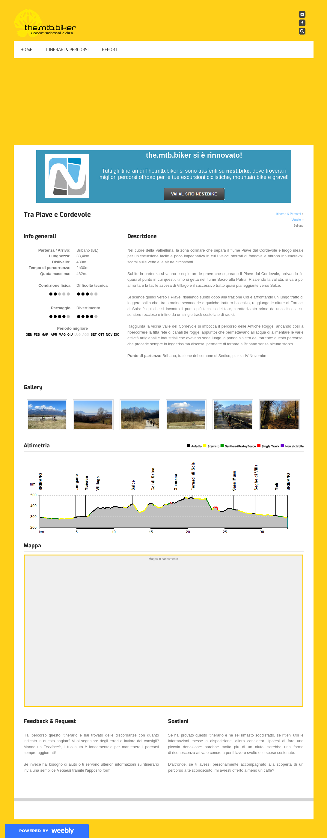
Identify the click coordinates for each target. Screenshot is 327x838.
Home (26, 50)
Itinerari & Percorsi (67, 50)
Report (109, 50)
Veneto (296, 219)
